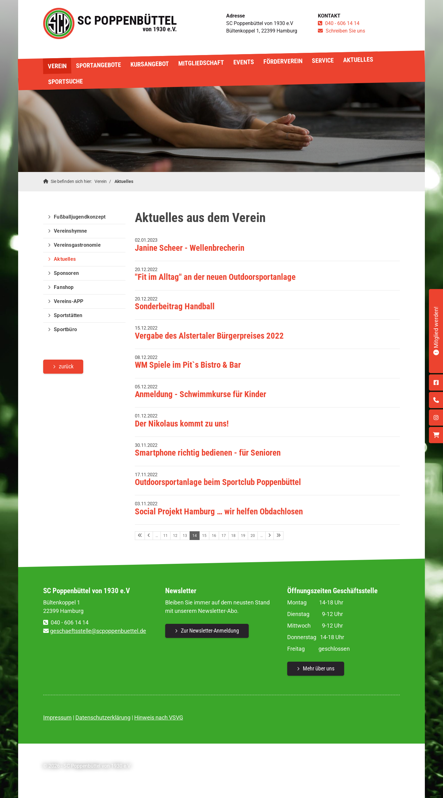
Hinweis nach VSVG (158, 717)
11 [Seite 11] (165, 535)
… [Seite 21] (261, 535)
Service (323, 60)
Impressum (57, 717)
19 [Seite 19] (243, 535)
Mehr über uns (318, 668)
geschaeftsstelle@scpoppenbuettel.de (98, 631)
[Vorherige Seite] (149, 535)
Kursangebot (149, 64)
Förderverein (282, 61)
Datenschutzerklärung (102, 717)
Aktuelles (358, 60)
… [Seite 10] (156, 535)
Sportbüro (65, 329)
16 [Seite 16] (214, 535)
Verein (57, 66)
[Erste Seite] (140, 535)
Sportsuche (65, 81)
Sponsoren (66, 273)
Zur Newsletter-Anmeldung (210, 630)
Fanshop (64, 287)
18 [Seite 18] (233, 535)
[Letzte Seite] (278, 535)
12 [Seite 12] (175, 535)
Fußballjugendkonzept (79, 217)
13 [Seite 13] (185, 535)
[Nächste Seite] (269, 535)
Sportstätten (68, 315)
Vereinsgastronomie (77, 245)
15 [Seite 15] (204, 535)
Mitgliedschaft (201, 63)
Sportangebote (98, 65)
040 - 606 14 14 (342, 23)
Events (243, 62)
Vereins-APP (68, 301)
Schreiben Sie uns (345, 31)
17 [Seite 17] (224, 535)
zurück (66, 366)
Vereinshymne (70, 231)
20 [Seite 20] (253, 535)
